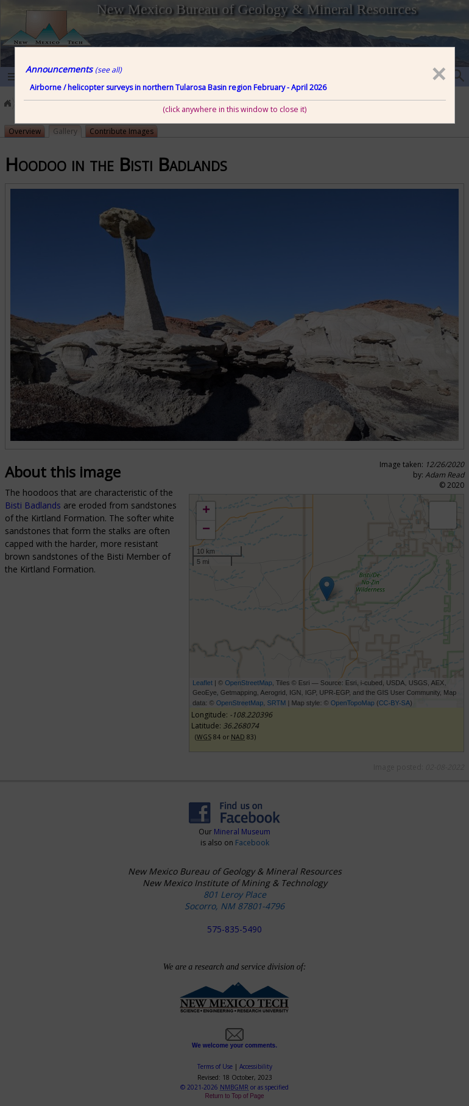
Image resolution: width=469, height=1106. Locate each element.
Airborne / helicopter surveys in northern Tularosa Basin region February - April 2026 (178, 87)
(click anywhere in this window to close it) (234, 109)
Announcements (74, 69)
